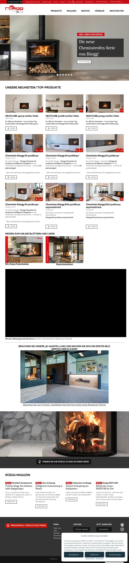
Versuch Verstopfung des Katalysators (77, 487)
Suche (70, 2)
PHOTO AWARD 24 (116, 2)
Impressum (53, 559)
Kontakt (62, 2)
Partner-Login (47, 2)
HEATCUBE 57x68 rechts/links (62, 116)
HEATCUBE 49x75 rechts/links (21, 116)
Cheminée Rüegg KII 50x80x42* (103, 155)
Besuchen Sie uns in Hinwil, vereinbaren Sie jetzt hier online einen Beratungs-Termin (64, 405)
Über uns (57, 528)
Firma (55, 2)
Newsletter (79, 2)
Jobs (55, 531)
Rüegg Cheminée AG (17, 9)
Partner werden (81, 529)
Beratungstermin (60, 538)
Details (11, 128)
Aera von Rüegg (84, 62)
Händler (99, 11)
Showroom (57, 536)
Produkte (56, 11)
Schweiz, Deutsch (13, 2)
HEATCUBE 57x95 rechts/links (102, 116)
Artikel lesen (11, 502)
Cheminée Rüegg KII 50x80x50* (22, 204)
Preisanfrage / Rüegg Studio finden (26, 525)
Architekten (116, 11)
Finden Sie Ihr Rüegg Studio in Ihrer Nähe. (63, 461)
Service (85, 11)
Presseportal (89, 2)
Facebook (122, 524)
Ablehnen (94, 555)
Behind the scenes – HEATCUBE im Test (105, 487)
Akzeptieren (74, 555)
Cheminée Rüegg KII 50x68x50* (62, 155)
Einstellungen (115, 555)
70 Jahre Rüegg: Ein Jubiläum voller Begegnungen (18, 487)
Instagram (122, 529)
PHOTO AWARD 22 (102, 2)
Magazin (71, 11)
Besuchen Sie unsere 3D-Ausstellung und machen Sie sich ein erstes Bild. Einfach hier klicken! (64, 347)
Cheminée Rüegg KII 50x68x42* (22, 155)
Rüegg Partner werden (33, 2)
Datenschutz (90, 558)
